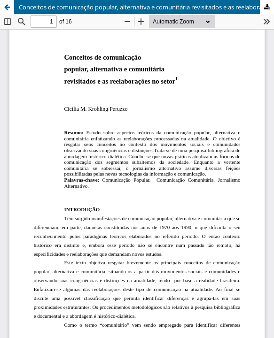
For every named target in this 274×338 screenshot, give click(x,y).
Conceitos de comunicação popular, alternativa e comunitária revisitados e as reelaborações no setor (146, 7)
